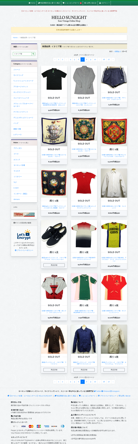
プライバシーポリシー (24, 250)
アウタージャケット (20, 87)
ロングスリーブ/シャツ (22, 92)
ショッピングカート (87, 396)
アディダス (18, 148)
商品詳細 (54, 265)
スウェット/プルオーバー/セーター (23, 105)
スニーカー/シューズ (21, 98)
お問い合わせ (125, 396)
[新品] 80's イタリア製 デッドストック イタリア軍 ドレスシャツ (84, 104)
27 (109, 59)
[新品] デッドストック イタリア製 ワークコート (54, 363)
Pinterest (105, 391)
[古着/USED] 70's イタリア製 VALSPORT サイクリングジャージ (84, 311)
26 (104, 59)
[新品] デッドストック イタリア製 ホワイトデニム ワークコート (114, 363)
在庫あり (118, 51)
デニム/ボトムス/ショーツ (23, 117)
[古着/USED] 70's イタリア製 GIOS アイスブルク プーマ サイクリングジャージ (114, 259)
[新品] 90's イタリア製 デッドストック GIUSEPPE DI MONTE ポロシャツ (54, 104)
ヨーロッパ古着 (19, 165)
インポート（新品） (21, 194)
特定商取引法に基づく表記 (65, 396)
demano (17, 199)
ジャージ (16, 69)
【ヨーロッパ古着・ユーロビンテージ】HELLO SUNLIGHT (29, 396)
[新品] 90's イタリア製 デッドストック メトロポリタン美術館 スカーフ (54, 207)
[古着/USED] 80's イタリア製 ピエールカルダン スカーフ (54, 155)
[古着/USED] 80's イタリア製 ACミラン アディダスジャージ (54, 311)
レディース (17, 135)
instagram (114, 391)
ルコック (17, 159)
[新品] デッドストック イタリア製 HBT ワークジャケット (84, 363)
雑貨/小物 (17, 129)
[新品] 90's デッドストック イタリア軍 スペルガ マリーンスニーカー (55, 258)
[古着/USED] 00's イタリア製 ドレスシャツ (114, 207)
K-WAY (16, 188)
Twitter (97, 391)
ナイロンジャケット (20, 112)
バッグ (15, 123)
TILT (15, 182)
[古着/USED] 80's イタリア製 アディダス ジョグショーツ (114, 98)
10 (95, 59)
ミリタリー (18, 177)
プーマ (16, 154)
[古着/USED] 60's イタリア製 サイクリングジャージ (114, 311)
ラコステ (17, 171)
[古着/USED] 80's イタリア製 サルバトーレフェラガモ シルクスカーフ (114, 155)
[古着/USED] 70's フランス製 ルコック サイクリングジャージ (84, 207)
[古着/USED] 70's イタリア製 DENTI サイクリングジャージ (85, 258)
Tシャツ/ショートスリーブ (23, 81)
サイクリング (18, 75)
